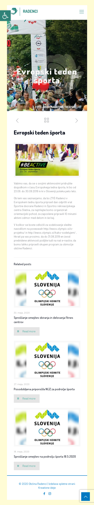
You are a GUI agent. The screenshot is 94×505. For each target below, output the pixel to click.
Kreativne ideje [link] (47, 487)
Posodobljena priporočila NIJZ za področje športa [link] (44, 389)
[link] (5, 15)
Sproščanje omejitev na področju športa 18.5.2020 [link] (45, 456)
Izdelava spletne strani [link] (62, 483)
